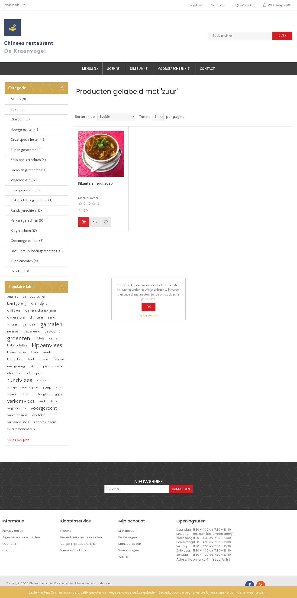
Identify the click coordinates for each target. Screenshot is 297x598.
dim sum (36, 317)
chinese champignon (40, 310)
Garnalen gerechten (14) (28, 170)
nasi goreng (16, 366)
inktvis (39, 338)
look (31, 359)
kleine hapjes (17, 352)
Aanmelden (218, 5)
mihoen (58, 359)
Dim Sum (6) (139, 69)
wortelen (38, 415)
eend (51, 317)
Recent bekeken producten (81, 537)
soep (47, 387)
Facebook (249, 585)
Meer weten (148, 316)
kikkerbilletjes (17, 345)
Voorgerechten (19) (174, 69)
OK (148, 307)
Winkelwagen (128, 550)
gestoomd (53, 331)
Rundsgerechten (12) (26, 211)
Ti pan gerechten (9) (26, 150)
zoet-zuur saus (45, 422)
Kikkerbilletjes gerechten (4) (31, 200)
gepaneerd (32, 331)
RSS (260, 585)
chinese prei (16, 317)
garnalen (51, 324)
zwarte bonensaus (21, 429)
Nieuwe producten (74, 550)
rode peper (33, 373)
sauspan (43, 380)
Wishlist (123, 557)
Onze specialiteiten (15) (28, 140)
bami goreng (16, 304)
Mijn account (127, 530)
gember (13, 331)
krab (34, 352)
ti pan (11, 394)
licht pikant (15, 359)
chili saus (14, 310)
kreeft (46, 352)
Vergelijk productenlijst (77, 544)
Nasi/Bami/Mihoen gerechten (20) (37, 251)
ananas (12, 297)
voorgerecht (44, 408)
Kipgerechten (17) (24, 231)
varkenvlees (48, 401)
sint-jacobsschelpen (22, 387)
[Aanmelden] (136, 489)
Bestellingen (127, 537)
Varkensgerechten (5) (27, 221)
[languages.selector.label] (14, 5)
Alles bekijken (18, 440)
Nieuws (65, 530)
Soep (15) (113, 69)
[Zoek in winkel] (240, 36)
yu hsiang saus (18, 422)
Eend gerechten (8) (25, 190)
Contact (207, 69)
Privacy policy (12, 530)
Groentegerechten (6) (27, 241)
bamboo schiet (34, 297)
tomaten (26, 394)
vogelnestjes (16, 408)
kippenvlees (47, 345)
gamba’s (29, 324)
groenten (18, 338)
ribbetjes (13, 373)
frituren (12, 324)
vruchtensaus (17, 415)
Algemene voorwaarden (21, 537)
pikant (34, 366)
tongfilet (44, 394)
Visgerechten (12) (24, 180)
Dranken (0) (20, 271)
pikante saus (52, 366)
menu (43, 359)
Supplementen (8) (24, 261)
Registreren (196, 5)
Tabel (280, 116)
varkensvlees (21, 401)
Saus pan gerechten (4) (28, 160)
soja (59, 387)
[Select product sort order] (116, 116)
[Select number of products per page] (158, 116)
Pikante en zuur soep (95, 183)
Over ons (9, 544)
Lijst (288, 116)
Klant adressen (129, 544)
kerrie (53, 338)
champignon (40, 304)
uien (58, 394)
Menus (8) (90, 69)
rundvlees (19, 380)
